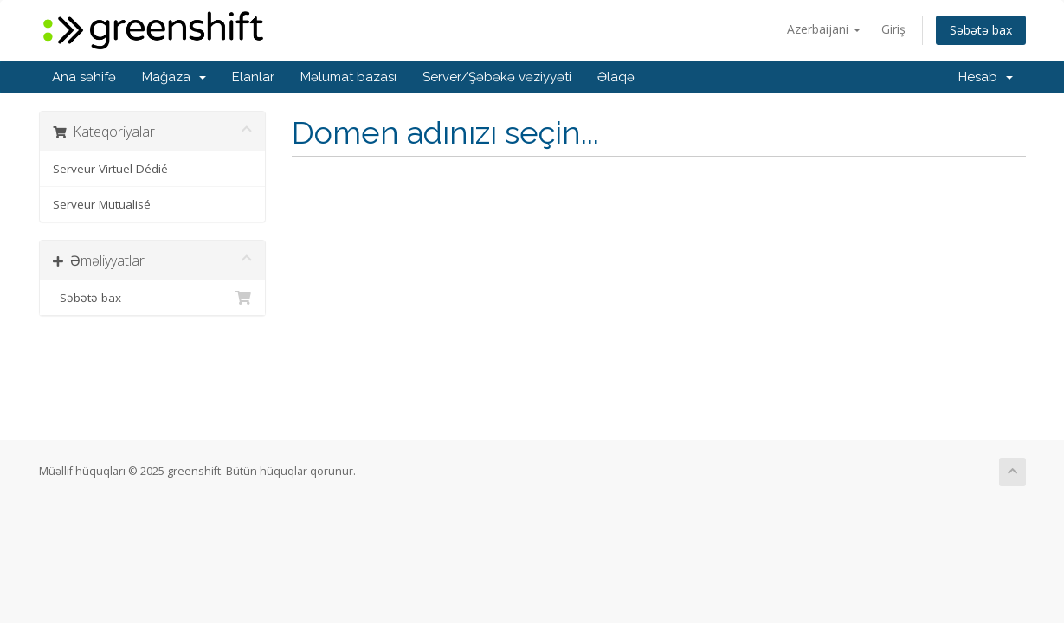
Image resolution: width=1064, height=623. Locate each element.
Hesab (985, 77)
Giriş (893, 29)
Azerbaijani (824, 29)
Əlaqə (616, 77)
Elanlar (253, 77)
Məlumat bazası (348, 77)
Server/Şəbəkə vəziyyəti (496, 77)
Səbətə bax (981, 30)
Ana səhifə (84, 77)
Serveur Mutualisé (102, 204)
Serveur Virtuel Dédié (110, 169)
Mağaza (174, 77)
